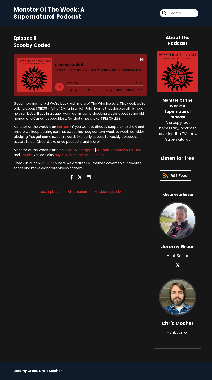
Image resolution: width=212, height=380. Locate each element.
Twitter (70, 149)
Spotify (26, 154)
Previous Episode (107, 191)
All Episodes (77, 191)
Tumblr (103, 149)
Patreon (63, 126)
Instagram (86, 149)
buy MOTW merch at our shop (79, 154)
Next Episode (50, 191)
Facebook (119, 149)
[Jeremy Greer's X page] (177, 265)
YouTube (48, 163)
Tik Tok (134, 149)
